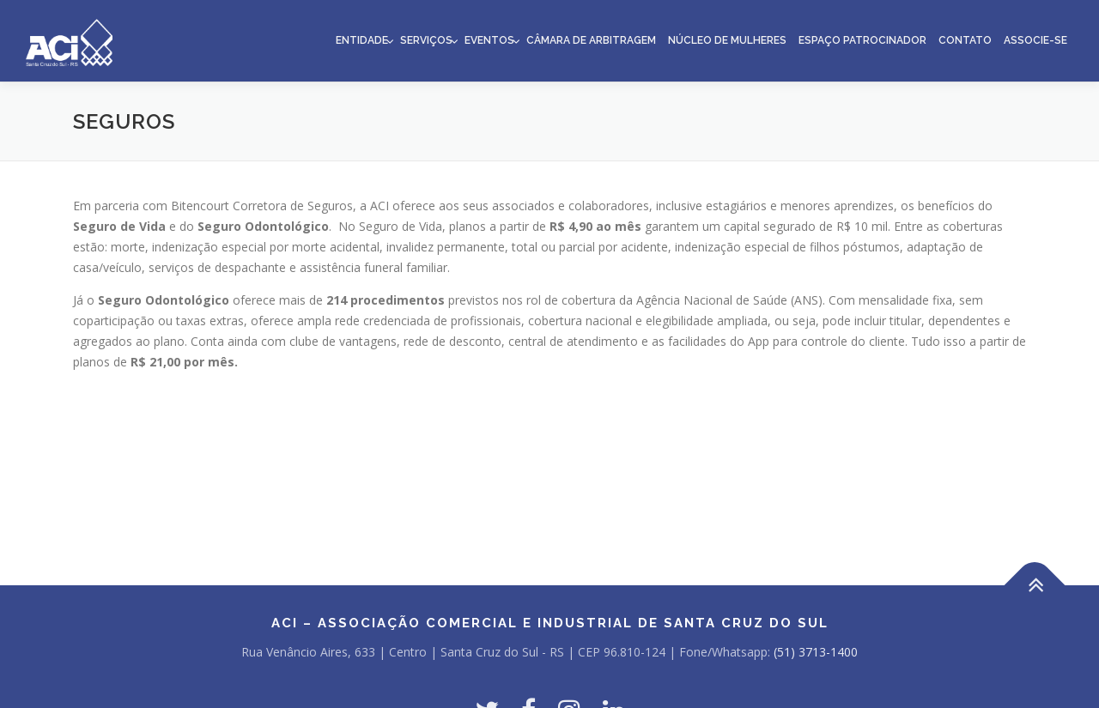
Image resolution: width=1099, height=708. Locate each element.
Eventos (489, 40)
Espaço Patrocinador (862, 40)
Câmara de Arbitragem (591, 40)
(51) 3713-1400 (816, 652)
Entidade (362, 40)
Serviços (426, 40)
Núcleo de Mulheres (727, 40)
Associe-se (1035, 40)
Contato (965, 40)
